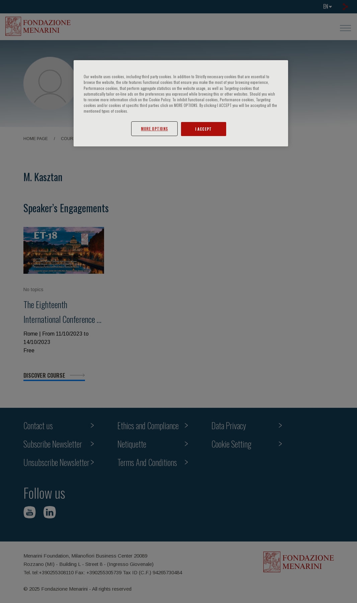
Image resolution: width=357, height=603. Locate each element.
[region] (181, 103)
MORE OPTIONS (154, 128)
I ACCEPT (203, 129)
